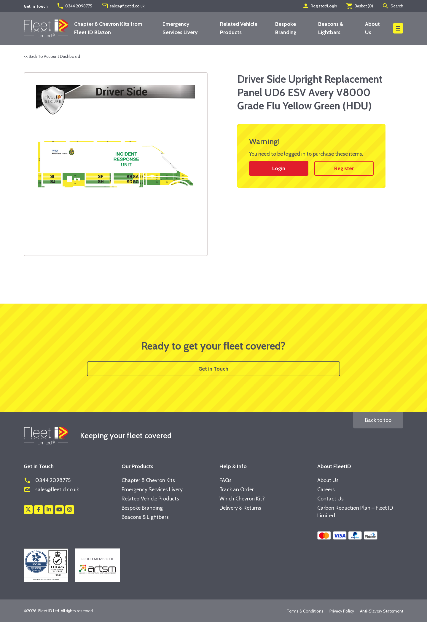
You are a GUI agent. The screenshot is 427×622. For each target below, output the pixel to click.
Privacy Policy (341, 611)
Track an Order (236, 489)
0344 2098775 (74, 5)
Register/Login (319, 5)
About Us (328, 480)
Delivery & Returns (240, 508)
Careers (326, 489)
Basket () (359, 5)
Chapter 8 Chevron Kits (148, 480)
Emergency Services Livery (152, 489)
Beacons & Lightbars (145, 517)
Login (278, 168)
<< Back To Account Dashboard (52, 56)
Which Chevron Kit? (242, 498)
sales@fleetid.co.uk (122, 5)
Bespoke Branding (142, 508)
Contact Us (330, 498)
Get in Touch (213, 369)
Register (344, 168)
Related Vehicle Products (150, 498)
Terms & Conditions (305, 611)
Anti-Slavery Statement (381, 611)
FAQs (225, 480)
